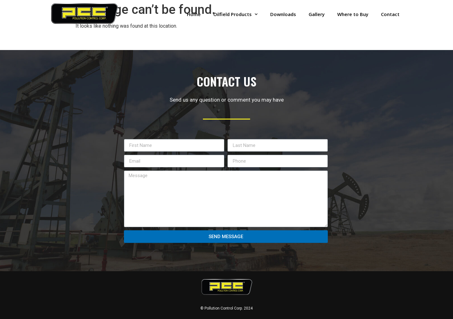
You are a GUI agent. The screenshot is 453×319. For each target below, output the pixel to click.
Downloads (283, 14)
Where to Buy (352, 14)
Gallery (317, 14)
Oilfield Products (235, 14)
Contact (390, 14)
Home (194, 14)
